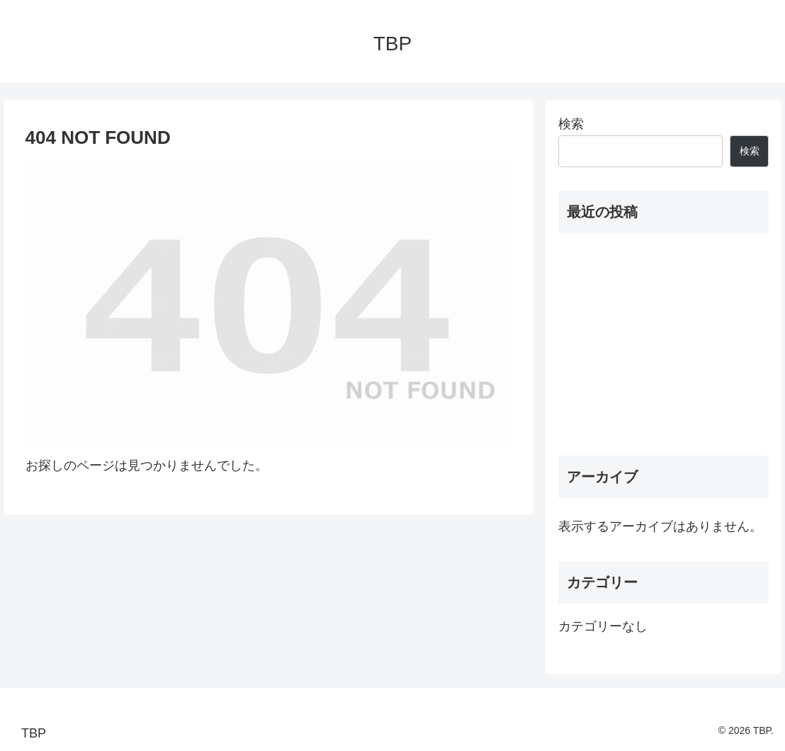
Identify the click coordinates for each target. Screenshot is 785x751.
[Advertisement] (663, 344)
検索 (571, 124)
